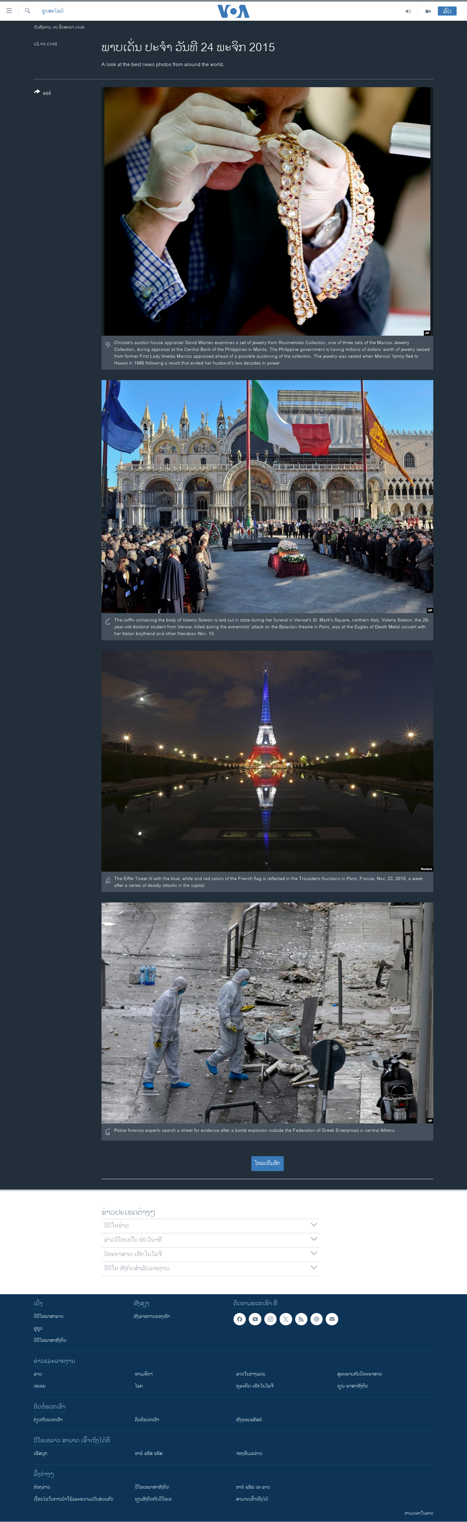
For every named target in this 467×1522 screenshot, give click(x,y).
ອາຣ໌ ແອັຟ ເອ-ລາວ (253, 1487)
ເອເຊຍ (40, 1386)
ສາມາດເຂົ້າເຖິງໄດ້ (252, 1499)
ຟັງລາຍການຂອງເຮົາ (152, 1316)
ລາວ (38, 1374)
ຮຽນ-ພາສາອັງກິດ (352, 1386)
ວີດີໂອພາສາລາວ (49, 1316)
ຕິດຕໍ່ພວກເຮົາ (147, 1419)
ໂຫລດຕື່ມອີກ (267, 1163)
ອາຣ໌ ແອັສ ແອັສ (148, 1453)
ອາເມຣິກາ (144, 1374)
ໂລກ (139, 1386)
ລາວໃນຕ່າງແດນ (250, 1374)
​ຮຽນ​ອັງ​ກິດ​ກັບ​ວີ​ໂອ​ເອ (153, 1499)
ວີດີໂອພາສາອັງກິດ (50, 1340)
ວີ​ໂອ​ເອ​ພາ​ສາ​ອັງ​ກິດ (152, 1487)
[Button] (42, 93)
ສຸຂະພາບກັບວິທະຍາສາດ (359, 1374)
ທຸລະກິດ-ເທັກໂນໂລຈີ (254, 1386)
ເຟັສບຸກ (40, 1453)
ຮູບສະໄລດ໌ (53, 11)
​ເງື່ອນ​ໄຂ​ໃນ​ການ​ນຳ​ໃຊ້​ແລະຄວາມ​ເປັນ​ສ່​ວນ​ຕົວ (74, 1499)
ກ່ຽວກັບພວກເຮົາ (48, 1419)
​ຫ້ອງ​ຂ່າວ (42, 1487)
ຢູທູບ (38, 1328)
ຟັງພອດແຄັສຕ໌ (249, 1419)
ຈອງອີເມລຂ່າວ (249, 1453)
